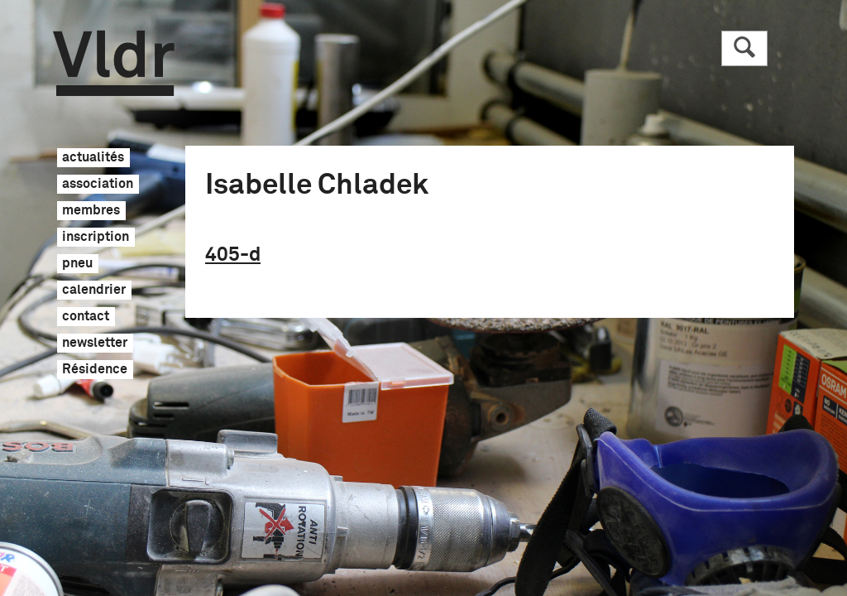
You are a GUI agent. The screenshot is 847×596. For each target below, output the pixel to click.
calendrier (94, 290)
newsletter (94, 343)
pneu (77, 264)
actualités (93, 158)
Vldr (114, 63)
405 (233, 255)
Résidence (94, 370)
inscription (95, 237)
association (97, 184)
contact (85, 317)
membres (91, 211)
